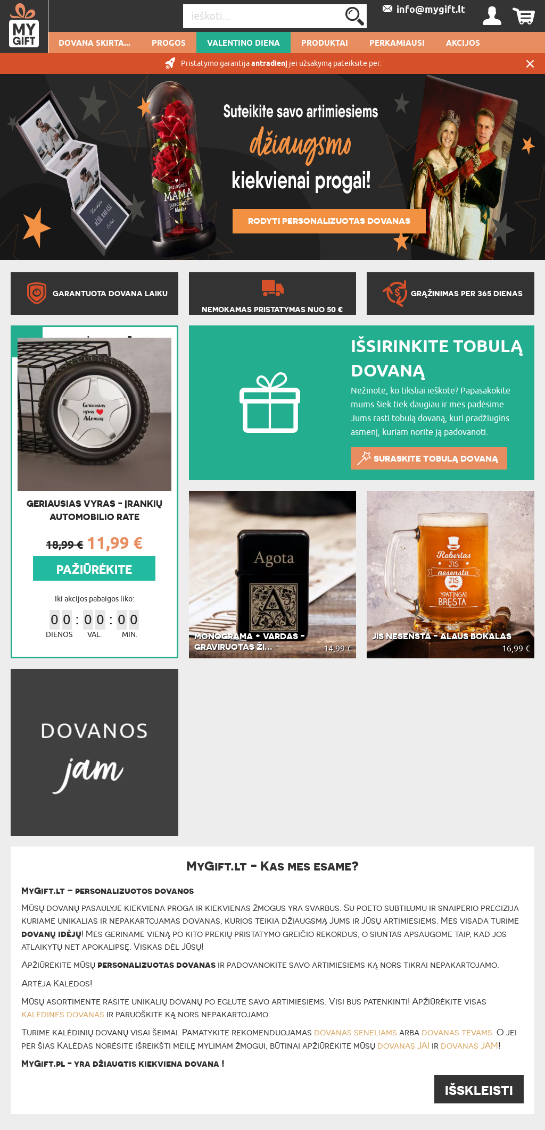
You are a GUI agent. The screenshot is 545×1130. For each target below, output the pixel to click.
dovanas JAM (469, 1045)
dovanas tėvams (457, 1032)
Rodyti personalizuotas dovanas (329, 220)
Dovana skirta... (94, 43)
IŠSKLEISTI (479, 1090)
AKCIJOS (463, 43)
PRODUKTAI (324, 43)
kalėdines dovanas (62, 1014)
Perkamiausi (397, 43)
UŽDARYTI (530, 63)
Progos (169, 43)
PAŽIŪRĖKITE (94, 569)
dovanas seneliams (355, 1032)
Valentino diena (243, 43)
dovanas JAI (403, 1045)
